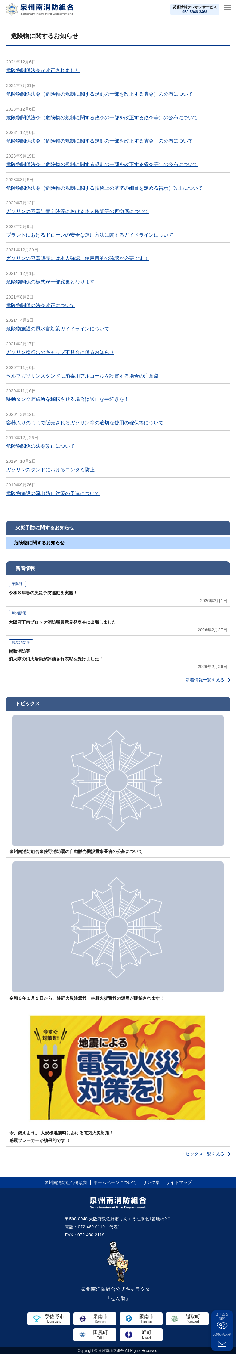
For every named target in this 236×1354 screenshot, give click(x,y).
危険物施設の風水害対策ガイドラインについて (57, 328)
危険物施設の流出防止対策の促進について (53, 493)
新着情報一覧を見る (205, 679)
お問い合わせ (222, 1334)
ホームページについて (114, 1182)
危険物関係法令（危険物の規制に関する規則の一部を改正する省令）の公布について (99, 94)
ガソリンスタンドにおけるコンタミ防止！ (53, 469)
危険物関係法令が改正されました (43, 70)
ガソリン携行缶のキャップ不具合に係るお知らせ (60, 352)
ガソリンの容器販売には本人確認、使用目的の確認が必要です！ (77, 258)
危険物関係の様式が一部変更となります (50, 281)
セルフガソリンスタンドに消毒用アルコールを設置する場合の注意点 (82, 375)
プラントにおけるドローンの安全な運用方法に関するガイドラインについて (89, 235)
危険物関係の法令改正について (40, 305)
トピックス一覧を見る (202, 1153)
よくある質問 (222, 1316)
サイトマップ (179, 1182)
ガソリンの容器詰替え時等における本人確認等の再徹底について (77, 211)
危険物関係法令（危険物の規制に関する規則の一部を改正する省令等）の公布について (102, 164)
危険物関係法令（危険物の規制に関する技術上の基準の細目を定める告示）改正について (104, 188)
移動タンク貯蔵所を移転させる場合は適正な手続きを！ (67, 399)
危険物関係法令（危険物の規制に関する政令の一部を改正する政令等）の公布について (102, 117)
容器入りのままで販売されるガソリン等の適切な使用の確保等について (84, 422)
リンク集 (151, 1182)
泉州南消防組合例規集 (65, 1182)
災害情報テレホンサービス (195, 9)
